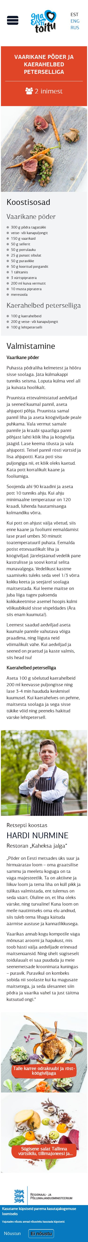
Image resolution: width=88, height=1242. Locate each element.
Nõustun (12, 1236)
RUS (75, 28)
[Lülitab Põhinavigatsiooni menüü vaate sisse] (12, 20)
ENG (75, 21)
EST (74, 15)
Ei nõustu (41, 1236)
